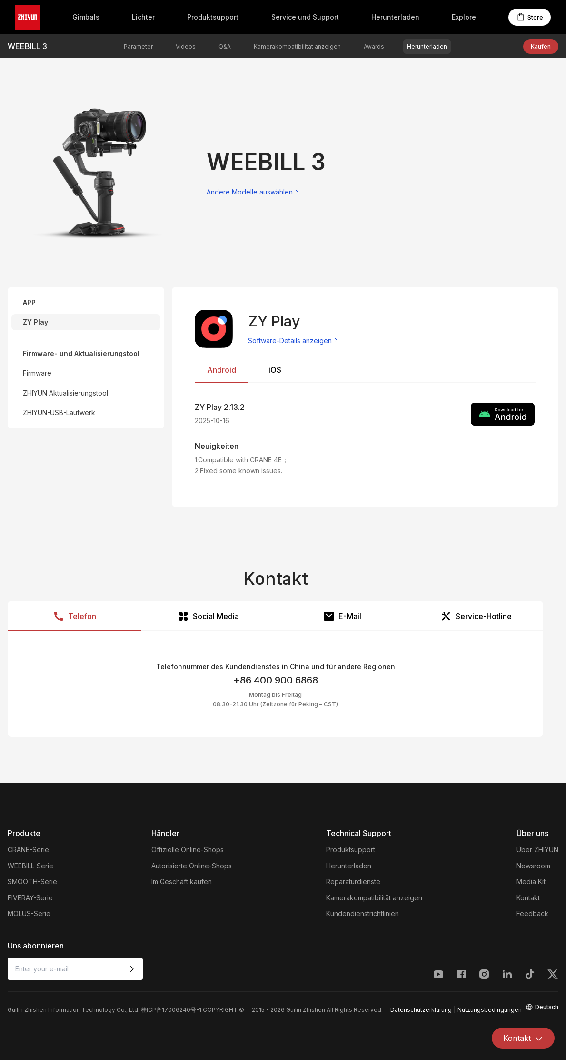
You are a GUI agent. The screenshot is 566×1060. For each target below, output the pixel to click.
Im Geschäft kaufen (181, 881)
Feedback (532, 913)
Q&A (224, 46)
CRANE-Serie (28, 850)
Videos (186, 46)
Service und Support (305, 17)
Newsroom (533, 866)
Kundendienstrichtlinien (362, 913)
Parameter (138, 46)
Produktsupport (212, 17)
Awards (374, 46)
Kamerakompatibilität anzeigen (297, 46)
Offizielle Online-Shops (187, 850)
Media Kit (531, 881)
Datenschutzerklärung (421, 1009)
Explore (464, 17)
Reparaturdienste (353, 881)
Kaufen (541, 46)
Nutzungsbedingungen (489, 1009)
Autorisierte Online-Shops (191, 866)
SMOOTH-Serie (32, 881)
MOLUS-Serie (29, 913)
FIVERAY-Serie (30, 898)
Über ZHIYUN (537, 850)
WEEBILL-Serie (30, 866)
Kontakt (528, 898)
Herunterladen (395, 17)
